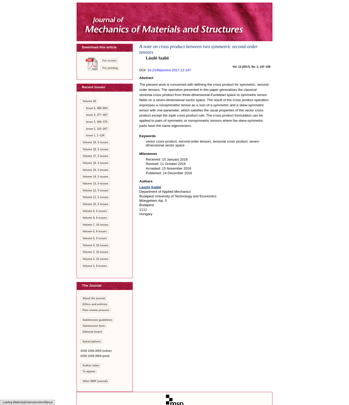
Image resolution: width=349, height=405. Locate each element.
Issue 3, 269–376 (96, 121)
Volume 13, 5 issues (95, 183)
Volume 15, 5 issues (95, 169)
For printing (110, 67)
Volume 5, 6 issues (94, 238)
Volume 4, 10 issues (95, 245)
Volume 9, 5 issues (94, 211)
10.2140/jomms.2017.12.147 (169, 70)
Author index (90, 365)
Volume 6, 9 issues (94, 231)
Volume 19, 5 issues (95, 142)
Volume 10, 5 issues (95, 204)
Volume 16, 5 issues (95, 162)
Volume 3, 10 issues (95, 251)
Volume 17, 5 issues (95, 155)
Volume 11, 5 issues (95, 197)
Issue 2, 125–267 (96, 128)
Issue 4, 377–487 (96, 114)
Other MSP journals (95, 381)
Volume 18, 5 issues (95, 149)
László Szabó (150, 187)
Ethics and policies (94, 304)
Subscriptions (91, 341)
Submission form (93, 325)
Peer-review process (95, 310)
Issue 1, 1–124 (95, 135)
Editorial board (92, 331)
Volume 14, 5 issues (95, 176)
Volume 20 (89, 101)
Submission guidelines (97, 319)
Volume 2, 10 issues (95, 258)
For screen (109, 60)
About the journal (93, 298)
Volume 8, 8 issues (94, 217)
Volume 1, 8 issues (94, 265)
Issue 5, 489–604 (96, 108)
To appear (88, 371)
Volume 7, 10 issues (95, 224)
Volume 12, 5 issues (95, 190)
